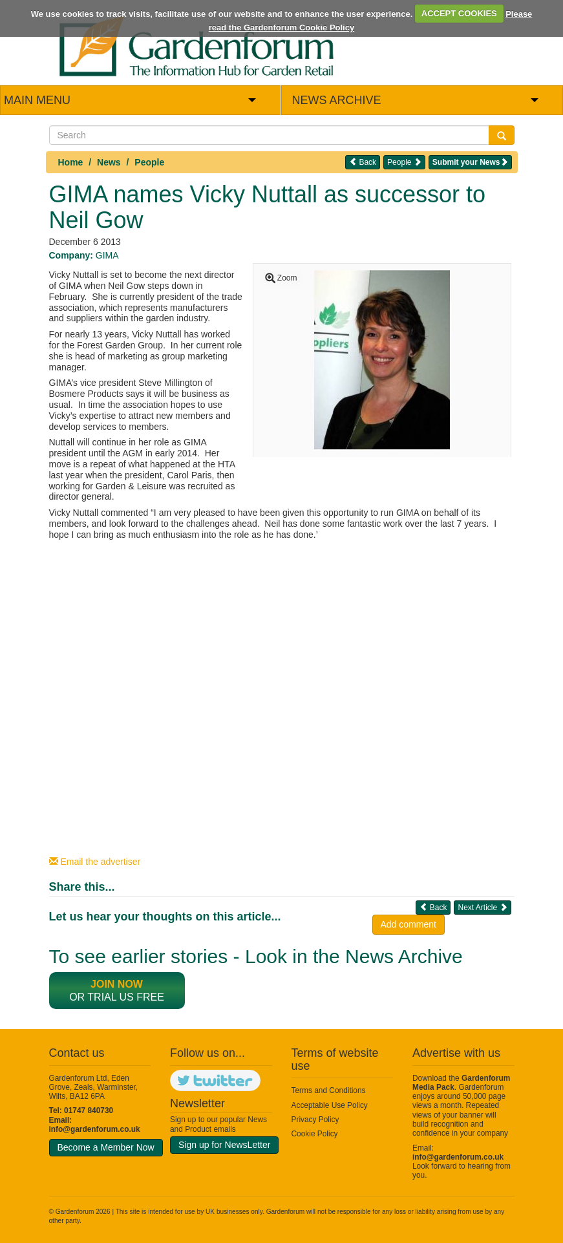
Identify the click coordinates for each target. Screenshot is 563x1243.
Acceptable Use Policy (330, 1105)
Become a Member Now (106, 1147)
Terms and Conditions (329, 1090)
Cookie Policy (315, 1133)
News (109, 162)
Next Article (482, 907)
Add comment (408, 924)
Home (70, 162)
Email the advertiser (95, 861)
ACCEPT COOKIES (459, 13)
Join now (116, 984)
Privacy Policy (315, 1119)
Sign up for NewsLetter (224, 1145)
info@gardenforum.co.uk (94, 1129)
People (149, 162)
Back (362, 162)
